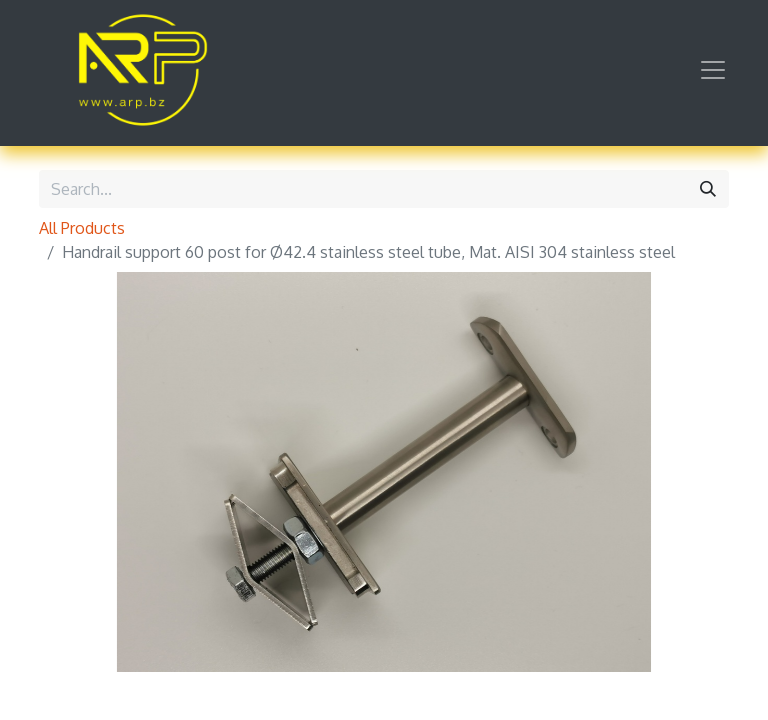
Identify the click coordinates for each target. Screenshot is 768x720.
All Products (82, 228)
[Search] (708, 189)
